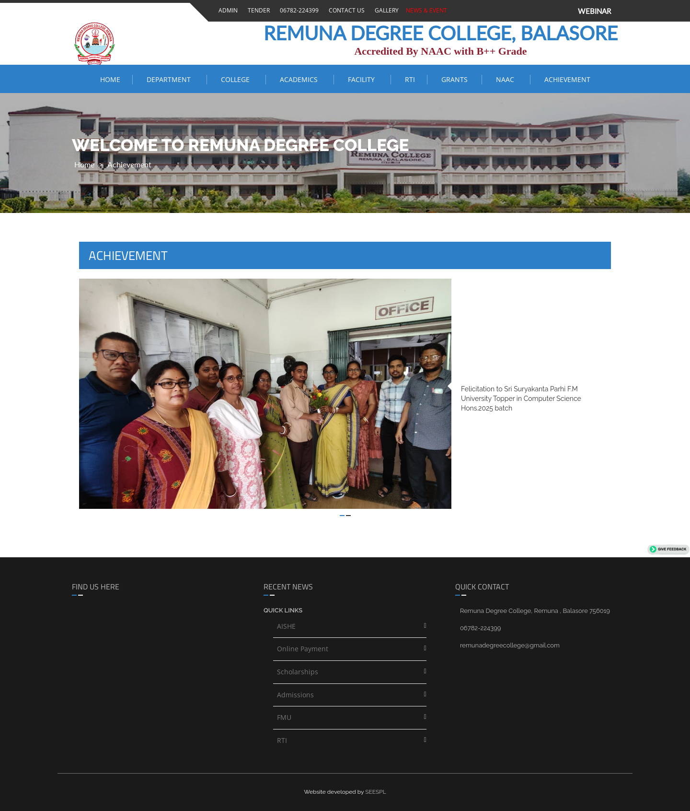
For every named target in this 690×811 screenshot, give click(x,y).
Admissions (295, 694)
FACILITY (363, 79)
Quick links (283, 610)
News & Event (425, 10)
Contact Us (345, 10)
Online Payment (302, 648)
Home (110, 79)
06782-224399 (298, 10)
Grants (455, 79)
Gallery (385, 10)
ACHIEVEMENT (567, 79)
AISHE (286, 626)
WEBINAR (594, 11)
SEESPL (375, 791)
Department (171, 79)
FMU (284, 717)
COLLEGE (237, 79)
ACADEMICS (301, 79)
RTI (410, 79)
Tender (257, 10)
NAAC (507, 79)
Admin (227, 10)
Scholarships (297, 671)
